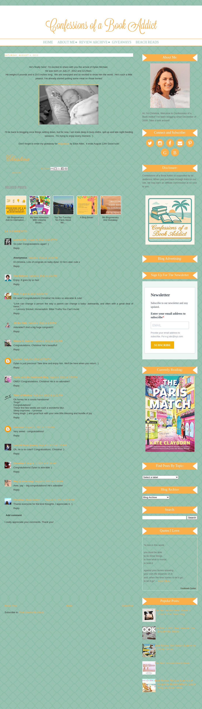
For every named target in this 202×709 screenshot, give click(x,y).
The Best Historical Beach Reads (172, 663)
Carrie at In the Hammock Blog (30, 377)
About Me (66, 42)
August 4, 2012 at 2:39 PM (42, 323)
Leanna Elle (20, 239)
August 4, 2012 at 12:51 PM (42, 257)
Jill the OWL (20, 323)
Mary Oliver (164, 581)
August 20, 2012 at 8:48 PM (59, 499)
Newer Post (11, 605)
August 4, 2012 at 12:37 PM (42, 239)
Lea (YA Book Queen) (25, 445)
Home (48, 42)
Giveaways (121, 42)
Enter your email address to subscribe (168, 315)
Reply (16, 248)
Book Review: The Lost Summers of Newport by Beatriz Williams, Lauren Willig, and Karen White (175, 684)
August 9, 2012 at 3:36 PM (49, 481)
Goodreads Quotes (188, 588)
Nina (16, 293)
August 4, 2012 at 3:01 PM (48, 341)
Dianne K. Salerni (23, 341)
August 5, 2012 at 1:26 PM (52, 445)
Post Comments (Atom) (31, 612)
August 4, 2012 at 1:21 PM (43, 275)
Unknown (18, 427)
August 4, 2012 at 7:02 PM (37, 359)
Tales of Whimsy (22, 395)
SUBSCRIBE (162, 345)
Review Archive (93, 42)
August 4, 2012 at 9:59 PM (63, 377)
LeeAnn (17, 359)
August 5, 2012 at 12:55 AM (40, 427)
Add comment (14, 515)
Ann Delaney (20, 275)
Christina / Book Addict (26, 499)
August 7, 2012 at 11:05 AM (41, 463)
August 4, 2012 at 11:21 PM (47, 395)
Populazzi (63, 143)
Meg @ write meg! (23, 481)
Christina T (19, 463)
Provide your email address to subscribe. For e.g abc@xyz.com (167, 335)
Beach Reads (147, 42)
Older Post (127, 605)
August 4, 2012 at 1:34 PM (34, 293)
